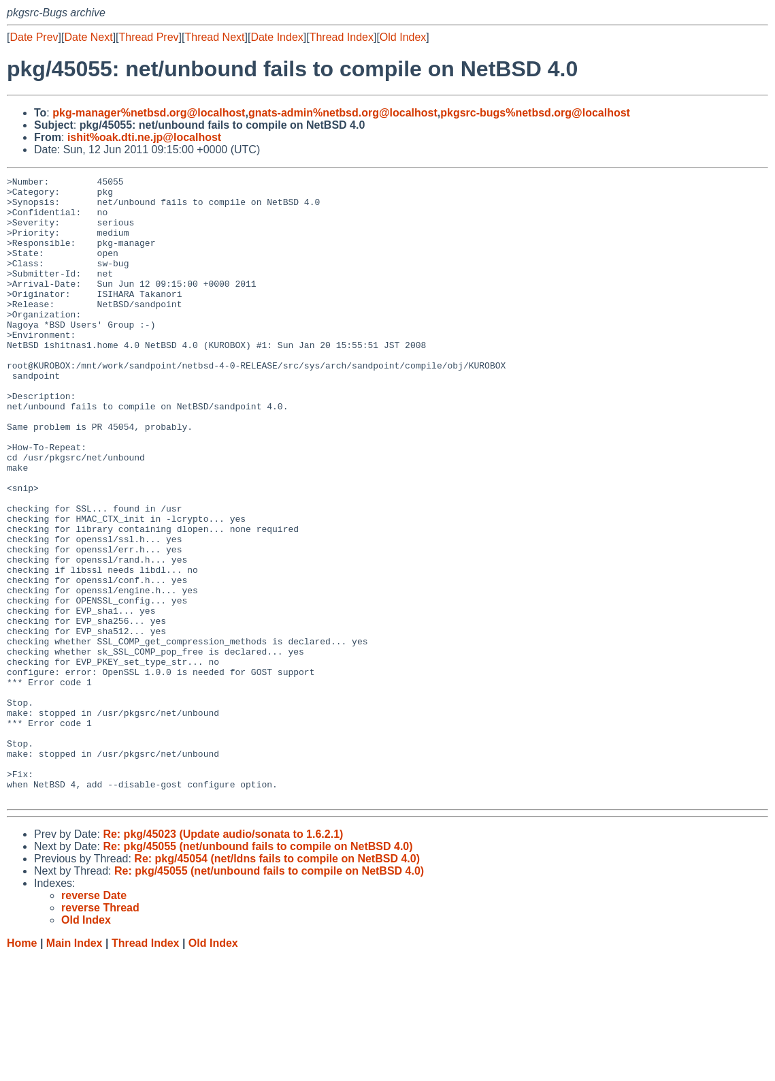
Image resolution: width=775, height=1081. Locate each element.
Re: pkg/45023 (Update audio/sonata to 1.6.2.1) (223, 959)
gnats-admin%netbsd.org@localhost (343, 113)
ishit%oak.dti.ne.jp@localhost (144, 137)
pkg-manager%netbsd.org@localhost (148, 113)
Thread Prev (149, 37)
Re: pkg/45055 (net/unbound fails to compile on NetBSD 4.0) (257, 971)
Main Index (74, 1068)
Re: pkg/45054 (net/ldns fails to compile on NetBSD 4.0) (277, 983)
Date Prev (34, 37)
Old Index (403, 37)
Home (22, 1068)
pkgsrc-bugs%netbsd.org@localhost (535, 113)
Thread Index (342, 37)
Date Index (276, 37)
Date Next (88, 37)
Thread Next (214, 37)
